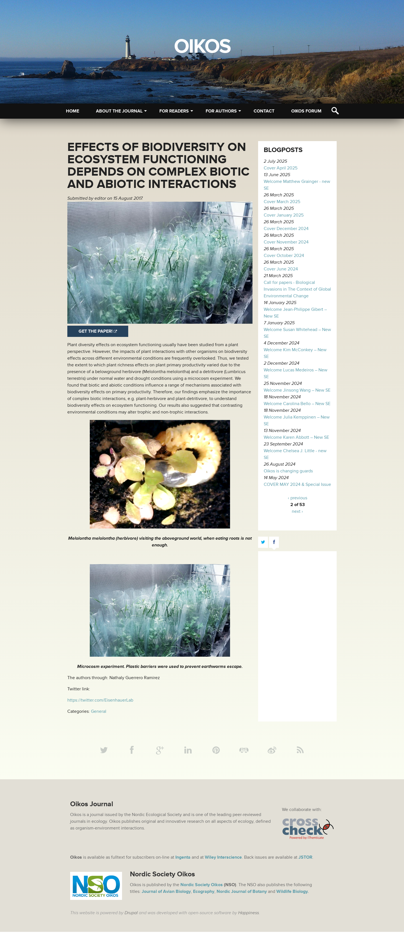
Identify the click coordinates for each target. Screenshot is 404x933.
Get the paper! (96, 331)
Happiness (248, 914)
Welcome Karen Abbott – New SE (296, 437)
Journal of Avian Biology (166, 892)
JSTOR (305, 858)
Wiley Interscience (223, 858)
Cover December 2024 (286, 228)
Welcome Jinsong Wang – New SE (297, 390)
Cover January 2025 (284, 215)
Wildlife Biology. (292, 892)
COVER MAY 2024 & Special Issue (297, 484)
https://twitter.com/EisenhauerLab (100, 700)
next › (297, 511)
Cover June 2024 (281, 269)
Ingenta (182, 858)
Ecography (203, 892)
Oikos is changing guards (288, 471)
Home (72, 111)
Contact (264, 111)
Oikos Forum (306, 111)
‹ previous (297, 498)
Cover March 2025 (282, 201)
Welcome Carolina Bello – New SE (297, 403)
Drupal (131, 914)
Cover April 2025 (280, 168)
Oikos (202, 46)
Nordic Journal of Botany (242, 892)
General (98, 711)
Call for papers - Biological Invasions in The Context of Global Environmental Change (297, 289)
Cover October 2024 (284, 255)
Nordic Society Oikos (201, 886)
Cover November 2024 (286, 242)
